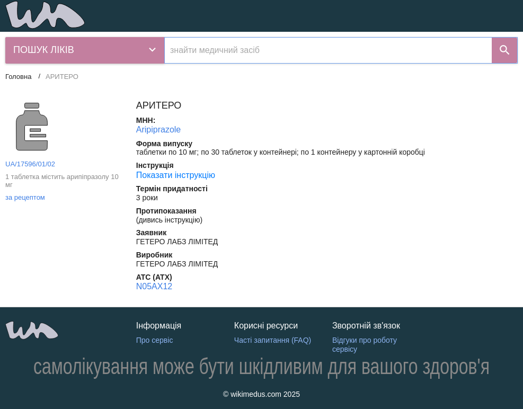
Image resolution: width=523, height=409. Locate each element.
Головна (18, 77)
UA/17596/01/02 (30, 164)
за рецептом (25, 197)
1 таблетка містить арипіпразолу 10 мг (62, 181)
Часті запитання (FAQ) (272, 340)
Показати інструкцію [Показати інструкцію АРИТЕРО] (175, 175)
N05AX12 (154, 286)
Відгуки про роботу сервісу (364, 344)
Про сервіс (154, 340)
